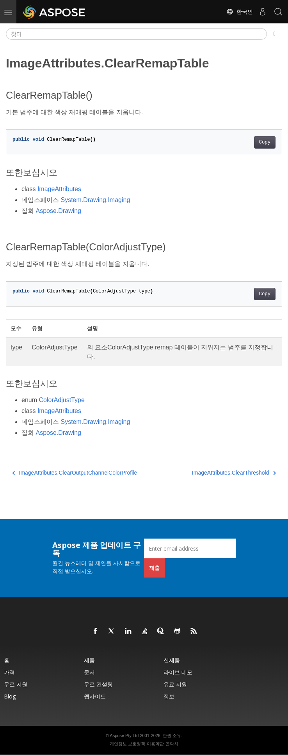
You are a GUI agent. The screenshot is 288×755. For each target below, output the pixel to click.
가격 (9, 672)
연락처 (171, 743)
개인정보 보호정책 (127, 743)
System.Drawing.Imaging (95, 200)
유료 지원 (175, 684)
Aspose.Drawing (58, 210)
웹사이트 (95, 696)
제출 (154, 567)
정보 (169, 696)
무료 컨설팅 (98, 684)
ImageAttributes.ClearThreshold (234, 473)
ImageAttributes (59, 189)
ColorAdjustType (61, 400)
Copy (264, 142)
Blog (10, 696)
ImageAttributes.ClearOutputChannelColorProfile (74, 473)
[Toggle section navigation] (274, 34)
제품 (89, 660)
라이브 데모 (178, 672)
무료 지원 (15, 684)
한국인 (239, 11)
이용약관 (155, 743)
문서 (89, 672)
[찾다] (136, 34)
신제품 (172, 660)
